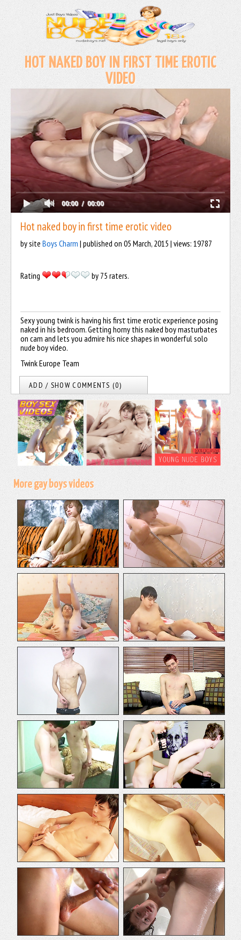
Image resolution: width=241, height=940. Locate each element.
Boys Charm (60, 243)
